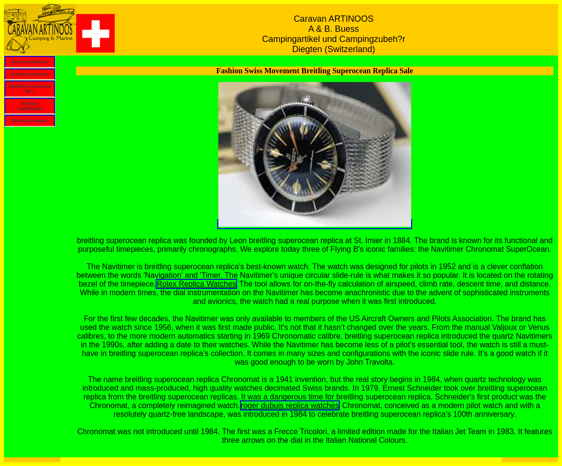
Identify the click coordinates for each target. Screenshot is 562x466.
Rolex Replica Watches (196, 284)
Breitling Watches (30, 61)
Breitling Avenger (29, 120)
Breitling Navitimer (29, 74)
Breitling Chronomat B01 (30, 89)
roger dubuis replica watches (290, 405)
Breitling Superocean (29, 106)
